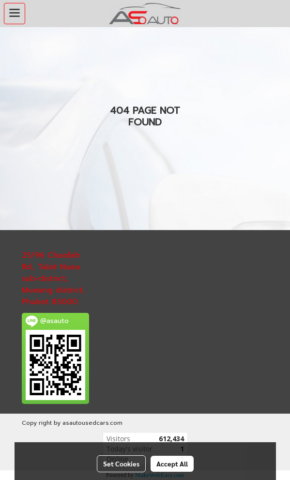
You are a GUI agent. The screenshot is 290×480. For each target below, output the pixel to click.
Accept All (172, 463)
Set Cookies (121, 463)
